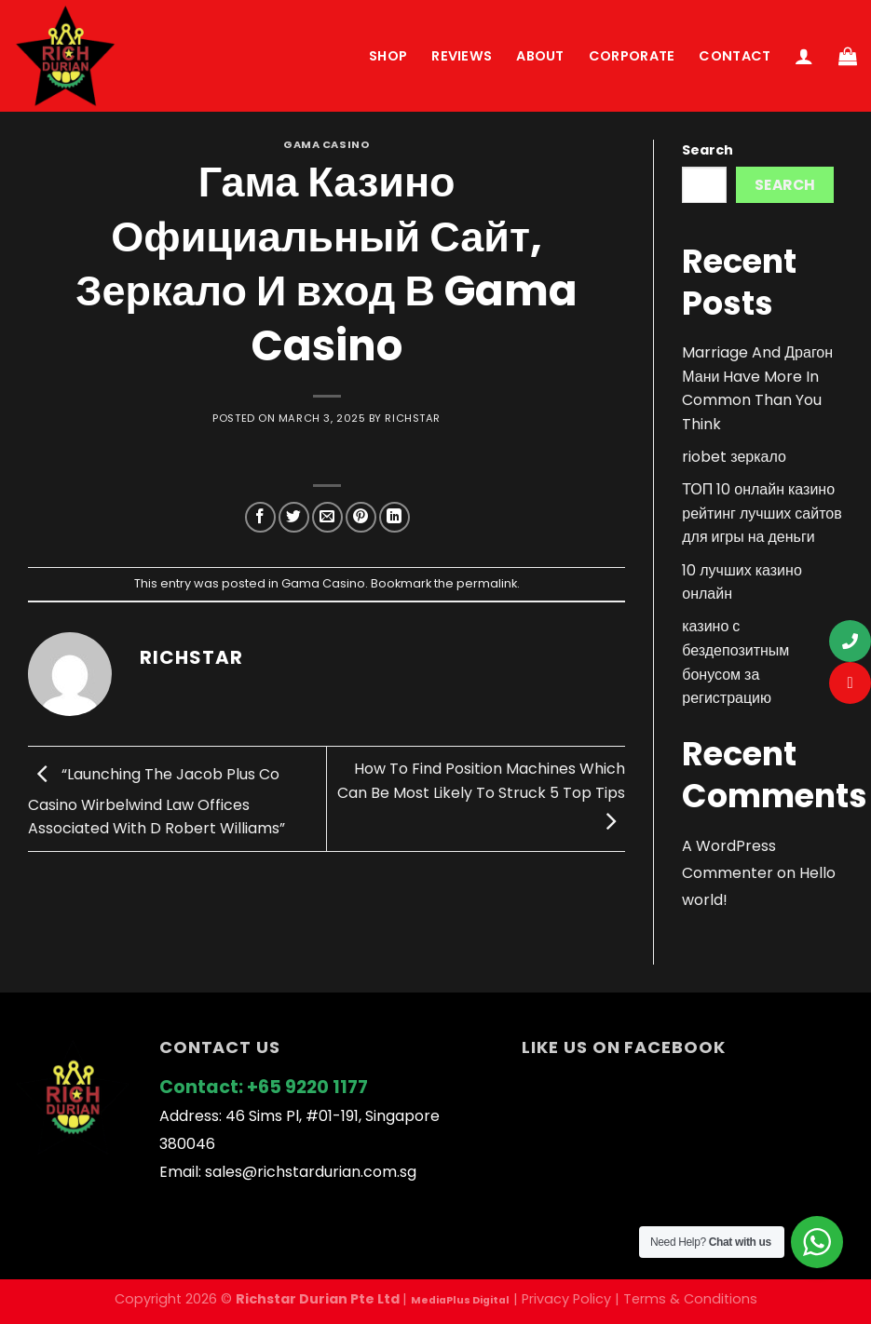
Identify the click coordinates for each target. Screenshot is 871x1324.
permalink (486, 583)
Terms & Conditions (690, 1299)
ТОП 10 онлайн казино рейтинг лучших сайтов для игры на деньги (762, 513)
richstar (412, 418)
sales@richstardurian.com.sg (310, 1171)
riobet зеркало (734, 456)
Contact (734, 56)
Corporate (632, 56)
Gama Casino (326, 144)
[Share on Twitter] (294, 517)
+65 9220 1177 (307, 1087)
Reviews (461, 56)
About (540, 56)
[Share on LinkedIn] (394, 517)
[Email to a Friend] (327, 517)
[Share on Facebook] (260, 517)
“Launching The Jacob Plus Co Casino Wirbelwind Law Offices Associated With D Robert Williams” (156, 801)
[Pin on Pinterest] (361, 517)
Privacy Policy (566, 1299)
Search (707, 150)
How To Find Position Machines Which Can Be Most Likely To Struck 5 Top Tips (481, 795)
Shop (388, 56)
